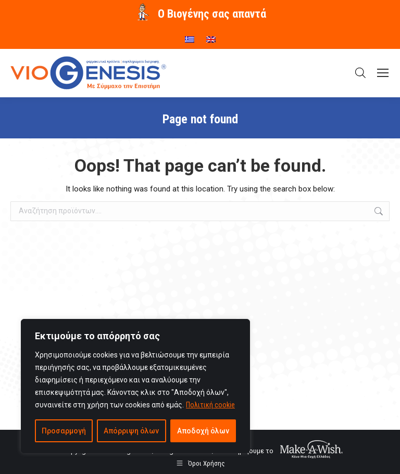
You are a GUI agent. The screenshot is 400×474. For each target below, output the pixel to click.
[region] (135, 386)
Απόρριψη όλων (131, 431)
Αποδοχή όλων (203, 431)
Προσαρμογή (64, 431)
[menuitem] (189, 36)
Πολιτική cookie (210, 405)
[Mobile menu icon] (383, 73)
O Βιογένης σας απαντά (212, 13)
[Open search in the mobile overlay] (360, 73)
